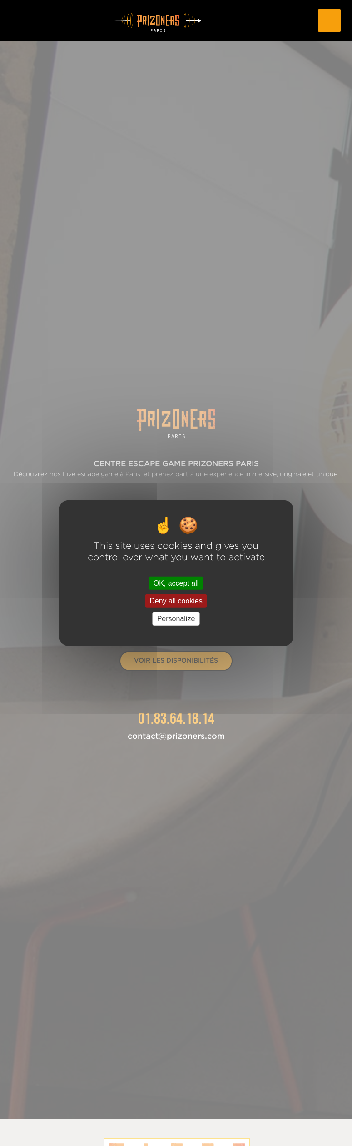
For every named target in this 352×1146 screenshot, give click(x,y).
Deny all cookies (176, 601)
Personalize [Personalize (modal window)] (176, 619)
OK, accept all (176, 583)
